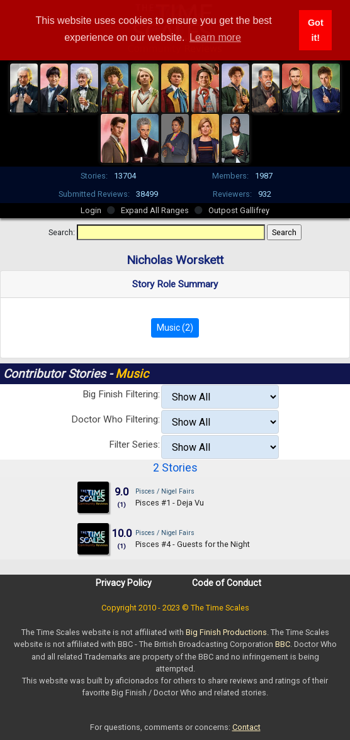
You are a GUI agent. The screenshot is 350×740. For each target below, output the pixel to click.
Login (91, 210)
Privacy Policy (124, 583)
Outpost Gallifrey (238, 210)
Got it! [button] (316, 30)
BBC (282, 644)
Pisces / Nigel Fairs (165, 491)
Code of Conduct (226, 583)
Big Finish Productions (226, 632)
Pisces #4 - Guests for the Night (192, 544)
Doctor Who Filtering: (115, 419)
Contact (246, 727)
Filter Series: (134, 444)
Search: (61, 232)
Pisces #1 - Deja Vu (169, 502)
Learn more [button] (215, 37)
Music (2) (175, 328)
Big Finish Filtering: (121, 394)
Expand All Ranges (155, 210)
